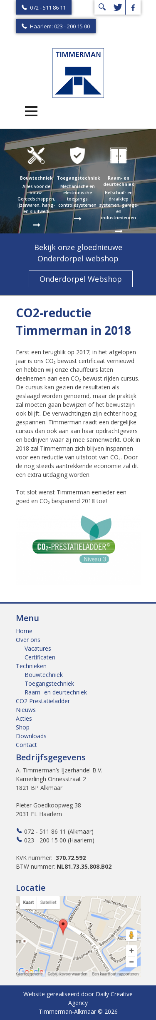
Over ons (28, 640)
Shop (23, 727)
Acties (24, 718)
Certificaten (40, 657)
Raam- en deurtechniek (56, 692)
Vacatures (38, 648)
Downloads (31, 736)
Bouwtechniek (44, 675)
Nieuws (26, 710)
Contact (26, 745)
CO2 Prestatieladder (43, 701)
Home (24, 631)
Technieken (31, 666)
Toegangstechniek (49, 683)
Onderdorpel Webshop (81, 279)
